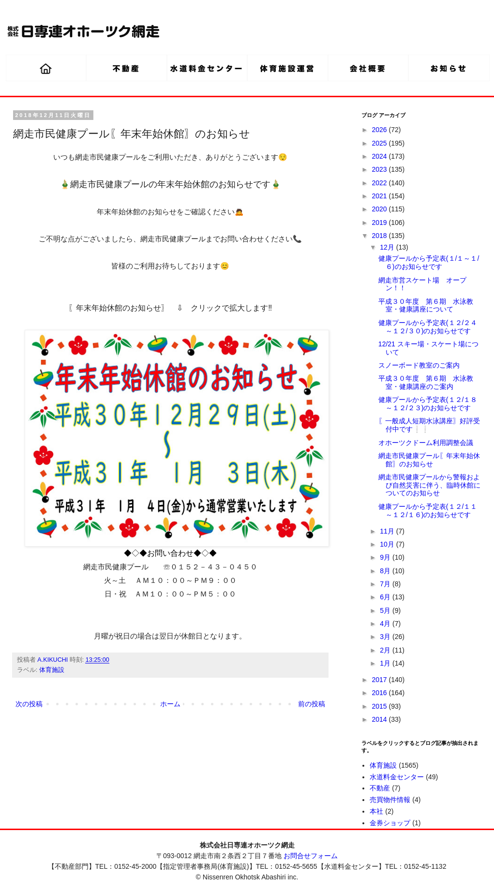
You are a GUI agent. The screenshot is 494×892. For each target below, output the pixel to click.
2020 (380, 209)
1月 (386, 663)
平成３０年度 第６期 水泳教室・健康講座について (425, 305)
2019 (380, 222)
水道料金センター (397, 777)
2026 (380, 130)
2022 (380, 183)
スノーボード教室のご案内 (419, 365)
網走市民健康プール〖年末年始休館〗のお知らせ (429, 460)
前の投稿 (311, 704)
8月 (386, 571)
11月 (388, 531)
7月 (386, 584)
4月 (386, 623)
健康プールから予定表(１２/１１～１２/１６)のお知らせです (428, 511)
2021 (380, 196)
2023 (380, 169)
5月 (386, 610)
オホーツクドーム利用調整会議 (425, 442)
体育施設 (51, 670)
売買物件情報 (390, 799)
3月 (386, 636)
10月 (388, 544)
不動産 (380, 788)
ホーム (170, 704)
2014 (380, 719)
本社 (376, 811)
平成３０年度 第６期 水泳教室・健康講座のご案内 (425, 382)
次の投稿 (29, 704)
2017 (380, 680)
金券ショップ (390, 823)
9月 (386, 557)
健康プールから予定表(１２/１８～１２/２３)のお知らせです (428, 404)
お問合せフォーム (311, 856)
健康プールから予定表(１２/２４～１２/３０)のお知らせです (428, 327)
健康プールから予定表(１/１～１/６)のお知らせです (428, 262)
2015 (380, 706)
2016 (380, 693)
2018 (380, 235)
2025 (380, 143)
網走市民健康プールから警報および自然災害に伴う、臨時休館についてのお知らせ (429, 485)
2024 (380, 156)
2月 (386, 650)
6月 (386, 597)
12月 (388, 247)
